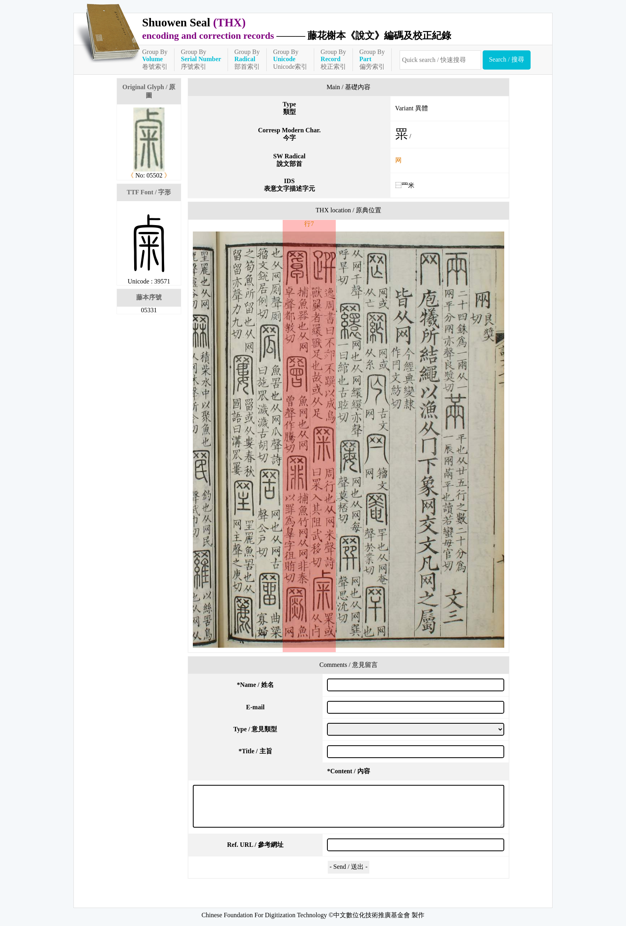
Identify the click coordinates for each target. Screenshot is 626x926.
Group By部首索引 (247, 59)
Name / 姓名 (255, 684)
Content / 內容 (348, 771)
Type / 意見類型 (255, 729)
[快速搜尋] (440, 60)
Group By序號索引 (201, 59)
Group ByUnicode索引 (290, 59)
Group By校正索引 (333, 59)
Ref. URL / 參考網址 (255, 844)
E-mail (255, 707)
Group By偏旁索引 (372, 59)
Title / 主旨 (255, 751)
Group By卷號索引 (155, 59)
